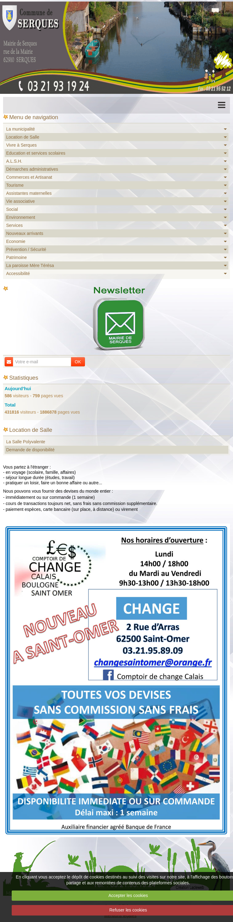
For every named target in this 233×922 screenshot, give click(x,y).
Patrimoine (16, 257)
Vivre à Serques (21, 145)
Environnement (20, 217)
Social (12, 209)
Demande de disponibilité (30, 449)
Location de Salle (22, 137)
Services (14, 225)
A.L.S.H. (14, 161)
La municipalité (20, 129)
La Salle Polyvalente (25, 441)
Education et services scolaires (35, 153)
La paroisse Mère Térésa (30, 265)
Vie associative (20, 201)
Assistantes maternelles (29, 193)
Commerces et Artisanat (29, 177)
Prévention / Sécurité (26, 249)
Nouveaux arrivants (24, 233)
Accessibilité (18, 273)
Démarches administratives (32, 169)
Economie (15, 241)
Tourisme (15, 185)
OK (78, 361)
